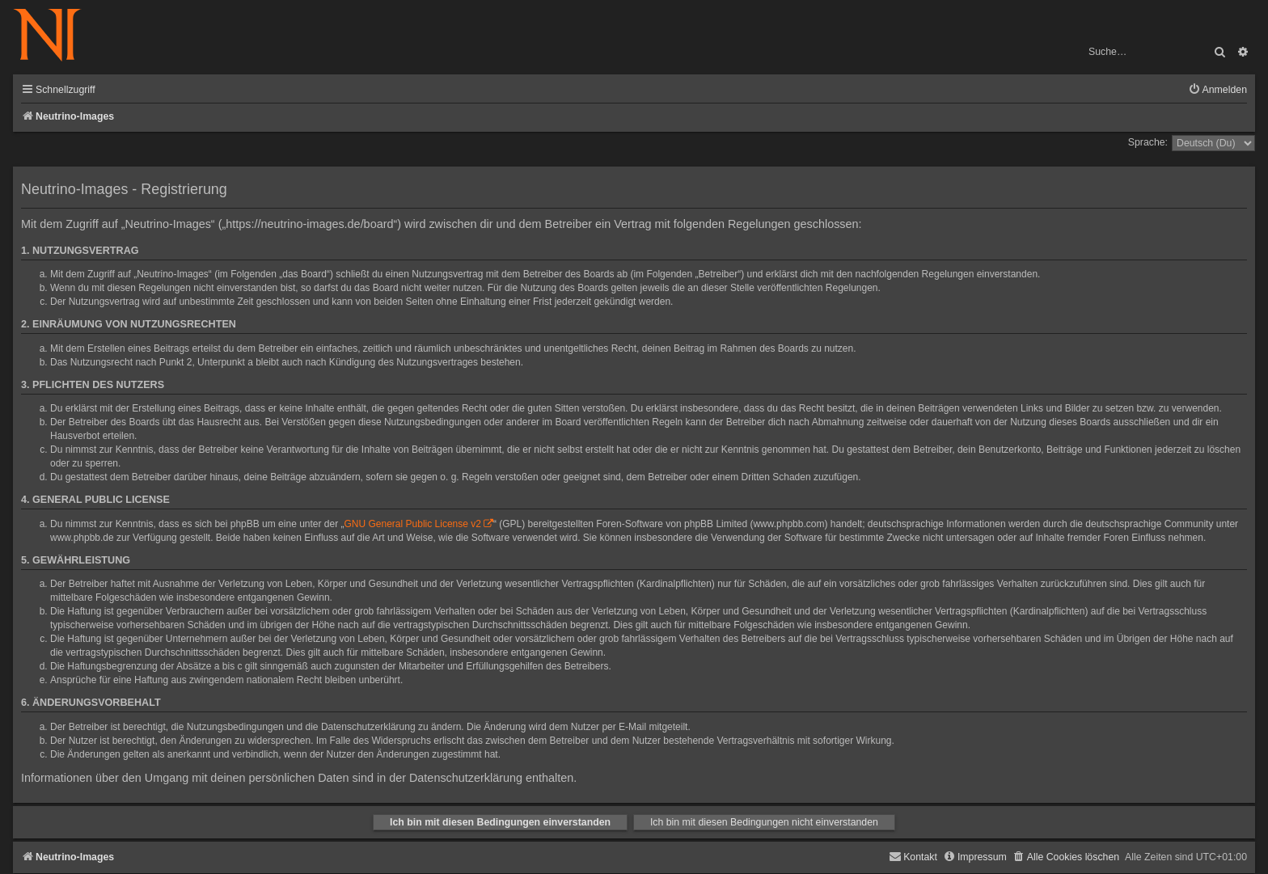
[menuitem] (1217, 90)
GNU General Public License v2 (412, 524)
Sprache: (1148, 142)
